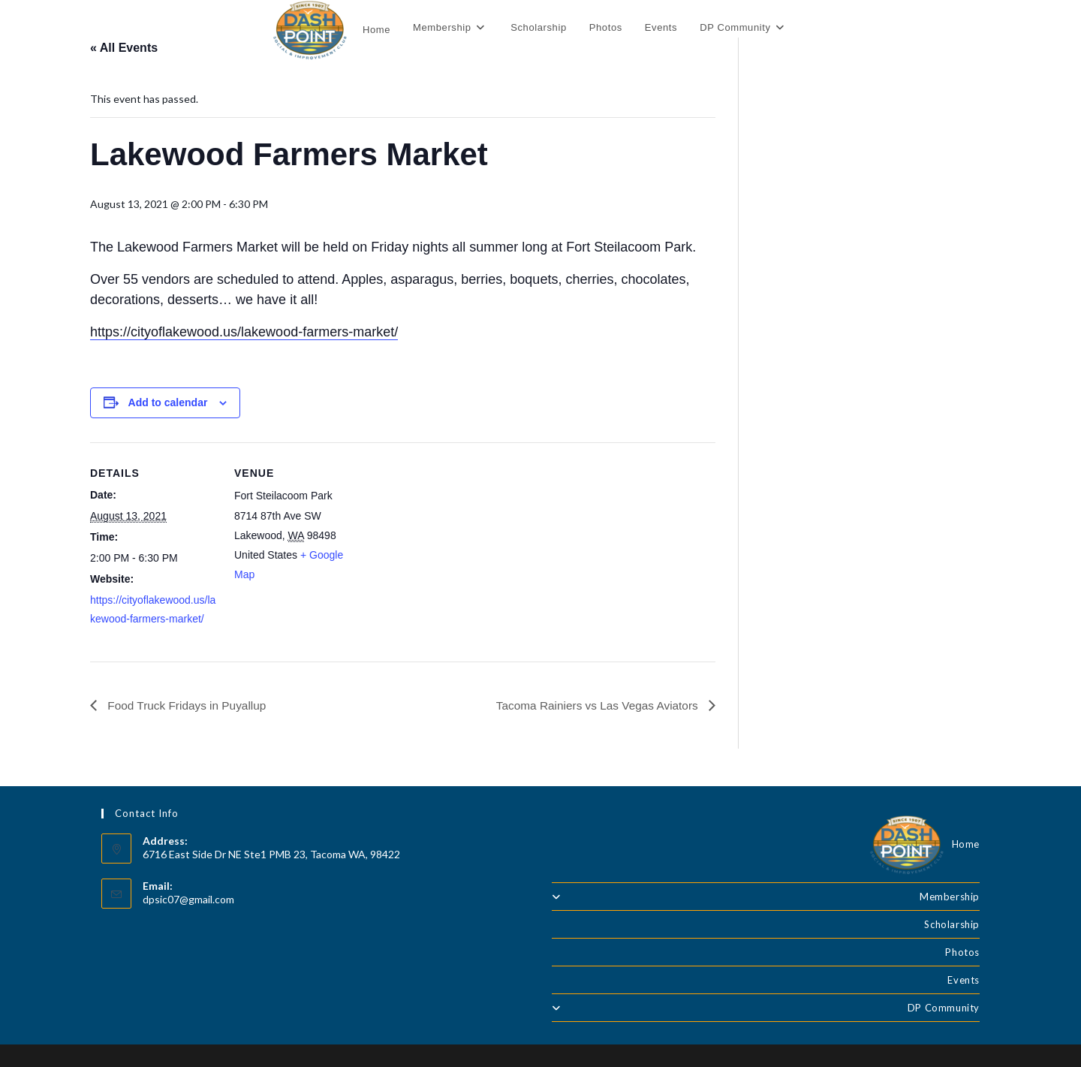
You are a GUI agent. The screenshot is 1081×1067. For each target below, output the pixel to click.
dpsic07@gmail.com (188, 900)
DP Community (766, 1008)
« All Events (124, 47)
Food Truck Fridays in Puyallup (188, 704)
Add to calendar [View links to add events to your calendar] (168, 402)
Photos (962, 952)
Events (963, 980)
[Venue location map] (457, 546)
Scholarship (952, 924)
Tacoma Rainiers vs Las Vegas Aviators (594, 704)
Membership (766, 897)
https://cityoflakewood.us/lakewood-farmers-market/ (244, 331)
